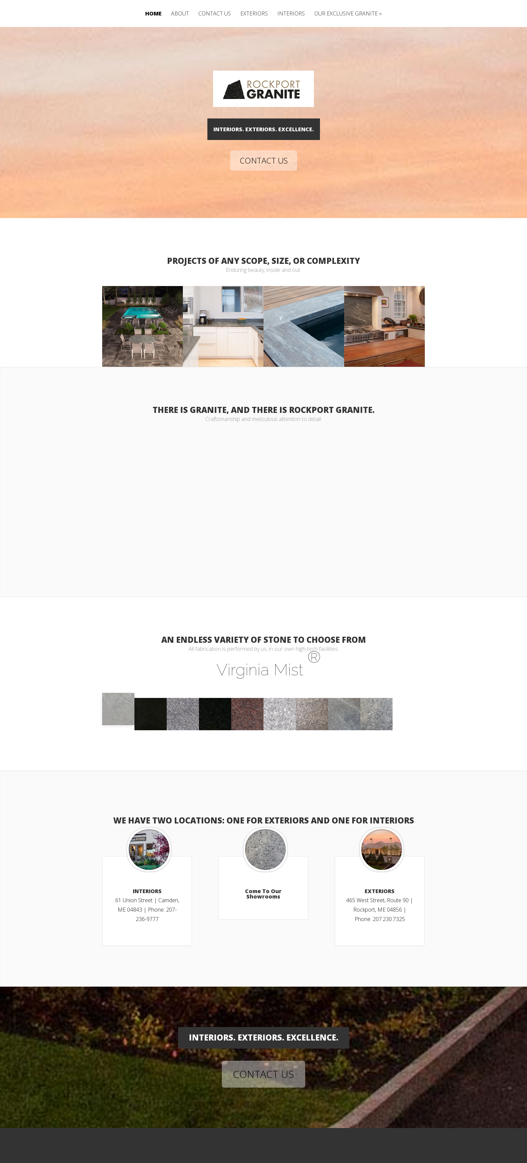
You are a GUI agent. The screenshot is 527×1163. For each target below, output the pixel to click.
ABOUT (180, 14)
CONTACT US (214, 14)
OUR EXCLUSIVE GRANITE (346, 14)
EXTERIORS (254, 14)
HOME (153, 14)
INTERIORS (291, 14)
